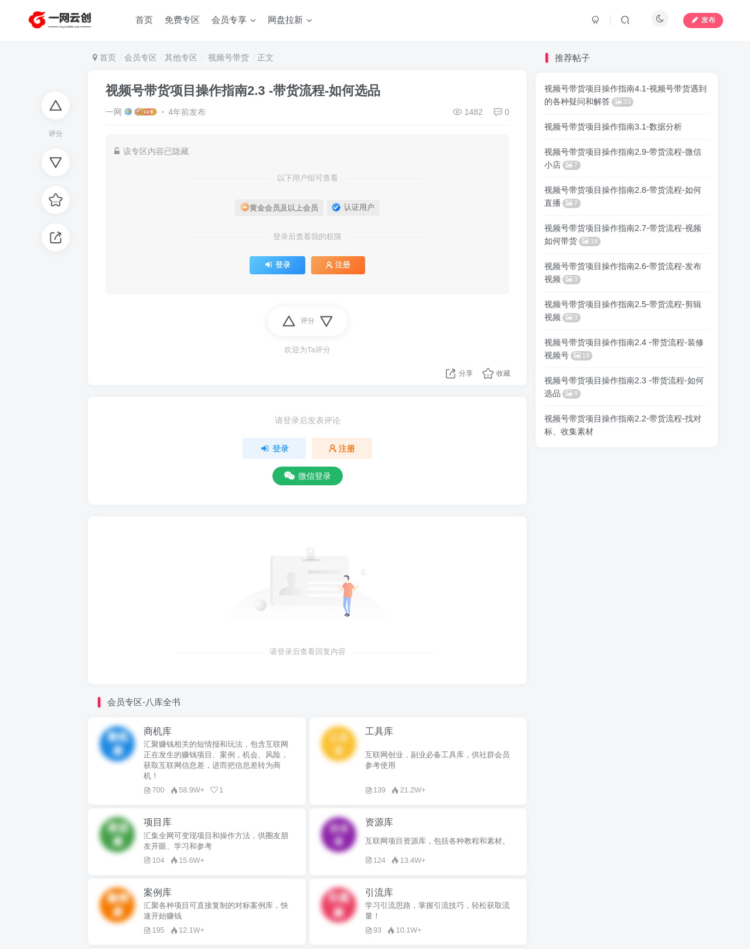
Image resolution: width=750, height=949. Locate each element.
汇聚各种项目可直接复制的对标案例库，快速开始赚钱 (216, 911)
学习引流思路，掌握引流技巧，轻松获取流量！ (437, 911)
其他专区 (181, 57)
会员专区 (140, 57)
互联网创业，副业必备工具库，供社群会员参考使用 (437, 760)
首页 (104, 57)
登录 (277, 265)
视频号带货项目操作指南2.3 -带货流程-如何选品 (242, 90)
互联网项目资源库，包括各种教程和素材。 (437, 841)
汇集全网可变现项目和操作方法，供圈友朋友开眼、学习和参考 (216, 841)
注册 (338, 265)
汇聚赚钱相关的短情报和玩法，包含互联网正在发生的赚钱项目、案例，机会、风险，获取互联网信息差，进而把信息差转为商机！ (216, 760)
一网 (113, 112)
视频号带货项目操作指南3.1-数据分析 (613, 126)
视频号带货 (227, 57)
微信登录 (307, 476)
